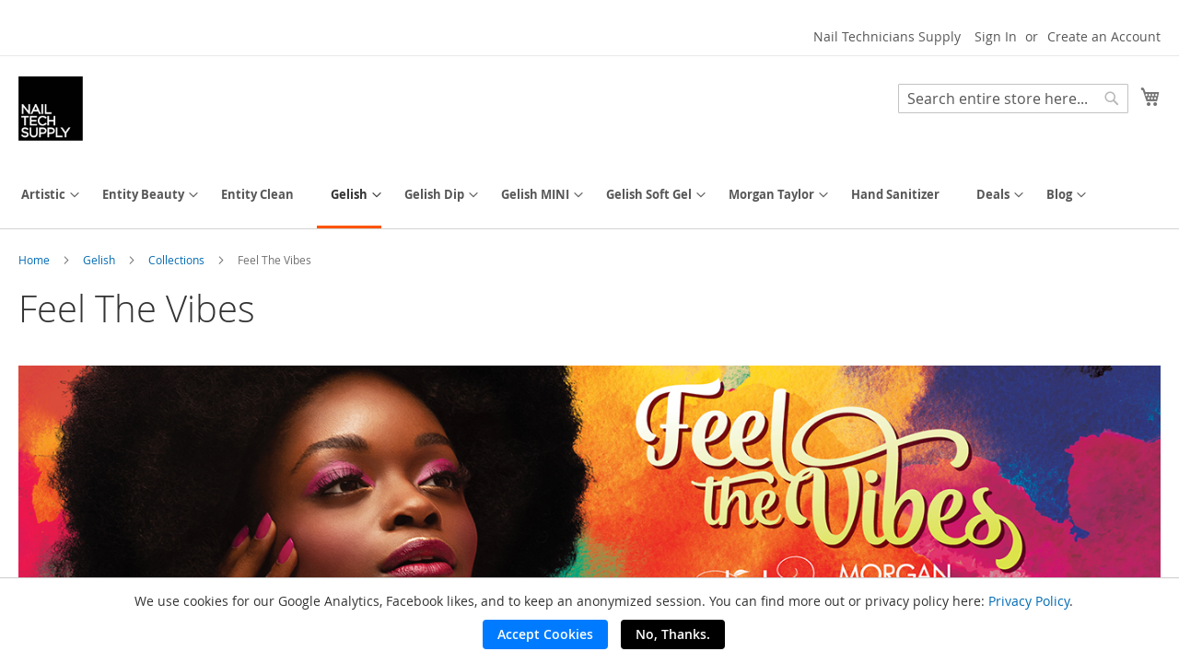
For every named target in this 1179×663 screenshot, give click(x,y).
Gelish (100, 259)
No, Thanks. (673, 634)
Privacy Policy (1028, 601)
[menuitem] (43, 195)
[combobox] (1013, 98)
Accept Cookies (545, 634)
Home (35, 259)
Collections (177, 259)
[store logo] (50, 108)
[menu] (589, 196)
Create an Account (1104, 36)
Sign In (996, 36)
